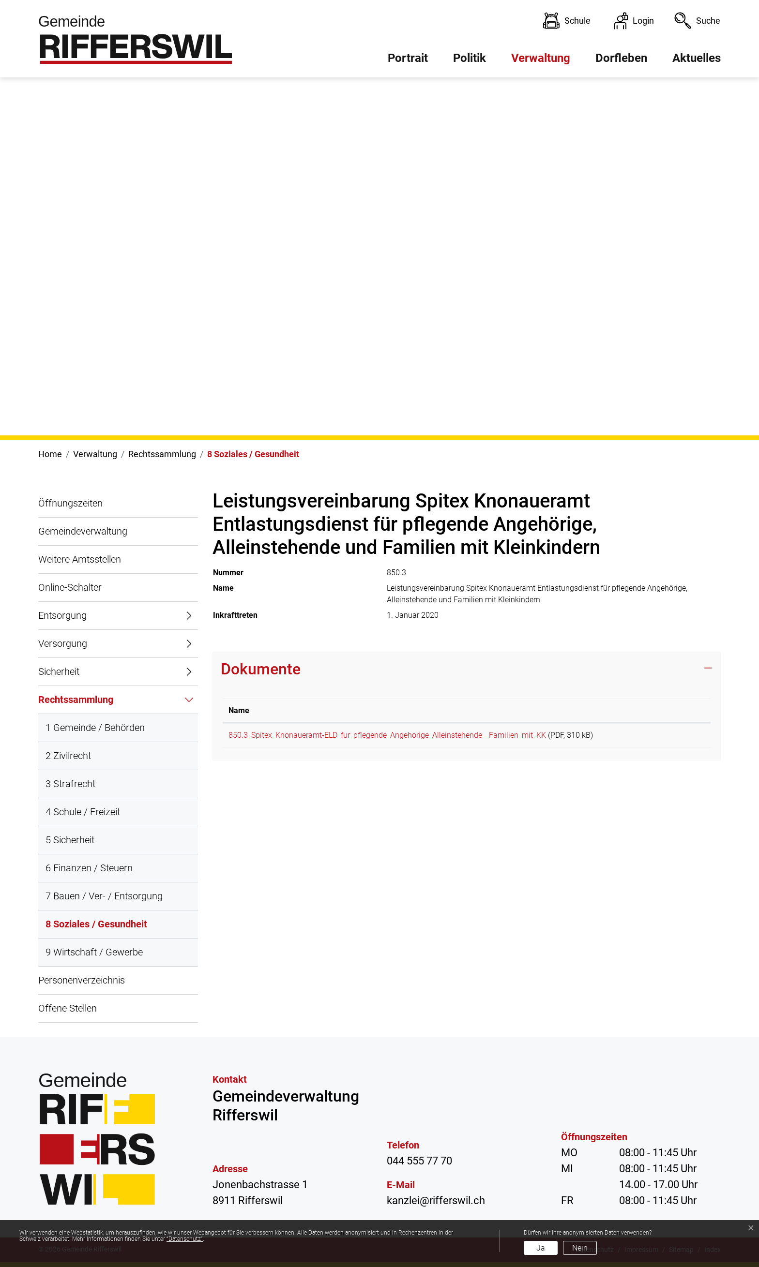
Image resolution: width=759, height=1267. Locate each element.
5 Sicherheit (70, 840)
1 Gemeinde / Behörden (95, 727)
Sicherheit (58, 671)
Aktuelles (696, 58)
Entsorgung (62, 615)
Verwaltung (540, 58)
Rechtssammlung (75, 699)
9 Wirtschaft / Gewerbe (94, 952)
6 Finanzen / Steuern (89, 868)
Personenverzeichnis (81, 980)
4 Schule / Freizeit (83, 812)
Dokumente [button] (261, 669)
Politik (469, 58)
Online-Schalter (70, 587)
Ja (540, 1247)
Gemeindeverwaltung (82, 531)
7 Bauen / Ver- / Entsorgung (104, 896)
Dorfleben (621, 58)
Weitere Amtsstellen (79, 559)
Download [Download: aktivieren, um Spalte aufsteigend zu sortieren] (675, 710)
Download (682, 737)
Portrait (408, 58)
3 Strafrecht (70, 784)
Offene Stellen (67, 1008)
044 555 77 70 (419, 1161)
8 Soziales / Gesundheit (96, 928)
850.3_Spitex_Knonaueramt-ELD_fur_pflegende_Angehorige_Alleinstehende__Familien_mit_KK (387, 735)
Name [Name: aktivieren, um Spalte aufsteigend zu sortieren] (238, 710)
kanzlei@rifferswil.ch (436, 1200)
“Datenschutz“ (185, 1239)
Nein (580, 1247)
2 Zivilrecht (68, 755)
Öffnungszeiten (70, 503)
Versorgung (62, 643)
